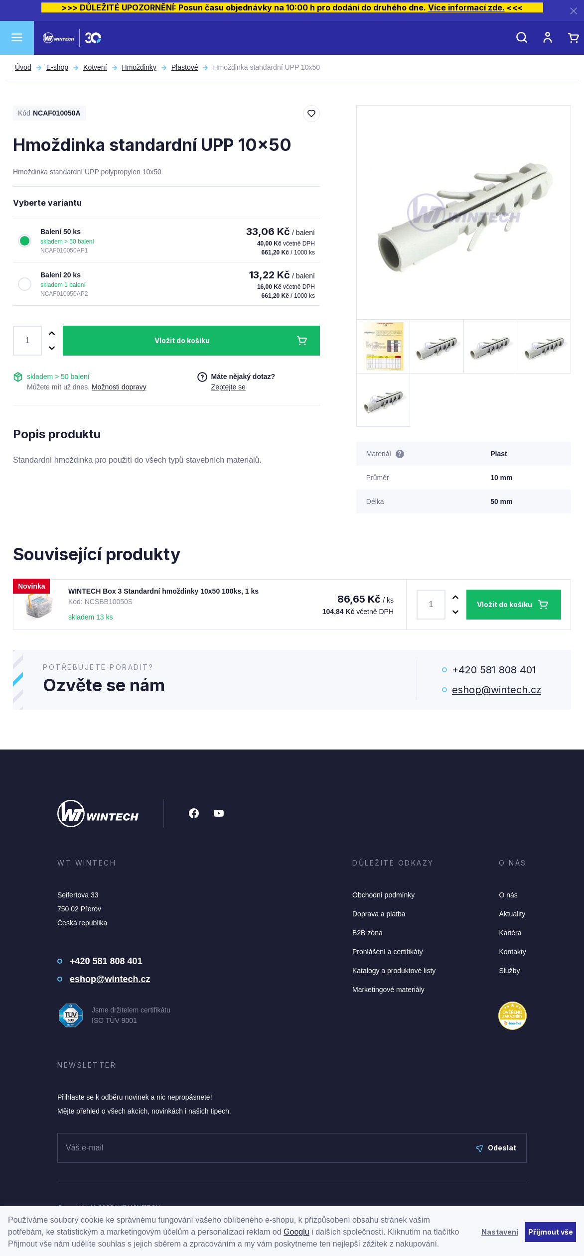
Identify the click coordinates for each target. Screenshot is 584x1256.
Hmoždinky (139, 67)
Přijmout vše (550, 1232)
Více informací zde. (466, 7)
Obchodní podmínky (383, 895)
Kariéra (510, 933)
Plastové (184, 67)
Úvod (23, 67)
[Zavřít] (574, 10)
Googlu (296, 1232)
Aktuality (512, 914)
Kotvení (95, 67)
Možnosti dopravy (119, 387)
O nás (508, 895)
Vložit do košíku (182, 340)
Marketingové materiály (388, 990)
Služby (509, 971)
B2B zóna (367, 933)
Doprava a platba (379, 914)
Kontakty (512, 952)
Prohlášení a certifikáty (387, 952)
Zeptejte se (228, 387)
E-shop (57, 67)
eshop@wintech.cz (496, 690)
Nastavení (499, 1232)
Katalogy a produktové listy (394, 971)
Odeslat (496, 1147)
